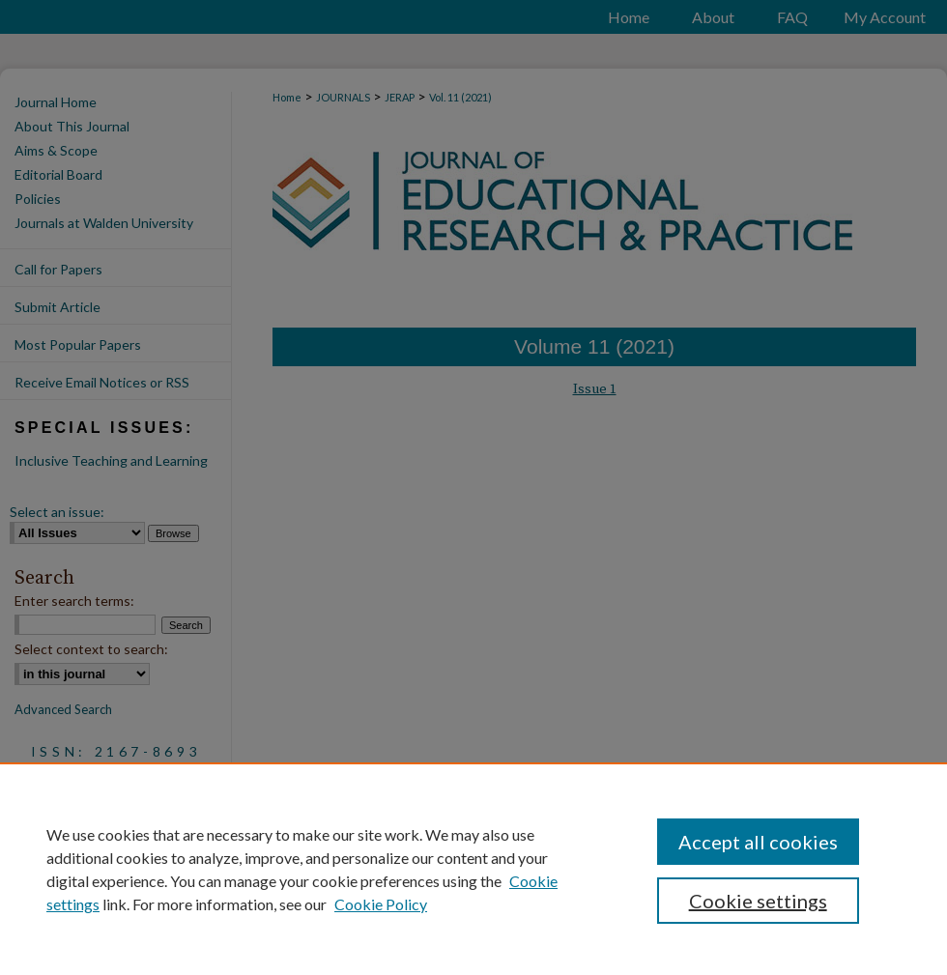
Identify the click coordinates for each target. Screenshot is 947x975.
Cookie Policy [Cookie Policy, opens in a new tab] (380, 904)
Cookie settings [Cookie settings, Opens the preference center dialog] (758, 900)
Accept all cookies (758, 841)
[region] (473, 868)
